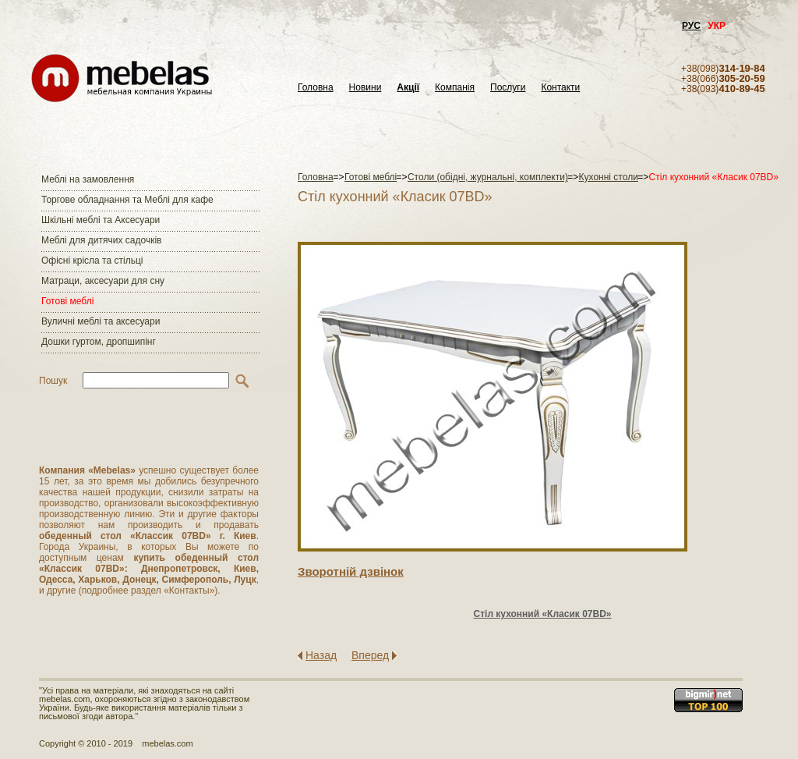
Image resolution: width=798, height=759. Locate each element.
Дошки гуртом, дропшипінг (98, 341)
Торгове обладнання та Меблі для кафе (127, 199)
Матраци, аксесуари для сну (102, 280)
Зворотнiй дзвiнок (351, 571)
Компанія (455, 88)
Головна (316, 88)
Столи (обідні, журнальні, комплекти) (488, 177)
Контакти (560, 88)
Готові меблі (67, 301)
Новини (365, 88)
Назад (321, 655)
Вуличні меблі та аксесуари (100, 321)
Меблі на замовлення (87, 179)
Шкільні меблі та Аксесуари (100, 220)
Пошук (53, 380)
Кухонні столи (608, 177)
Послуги (507, 88)
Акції (408, 88)
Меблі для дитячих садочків (101, 240)
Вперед (370, 655)
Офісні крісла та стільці (92, 260)
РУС (691, 25)
